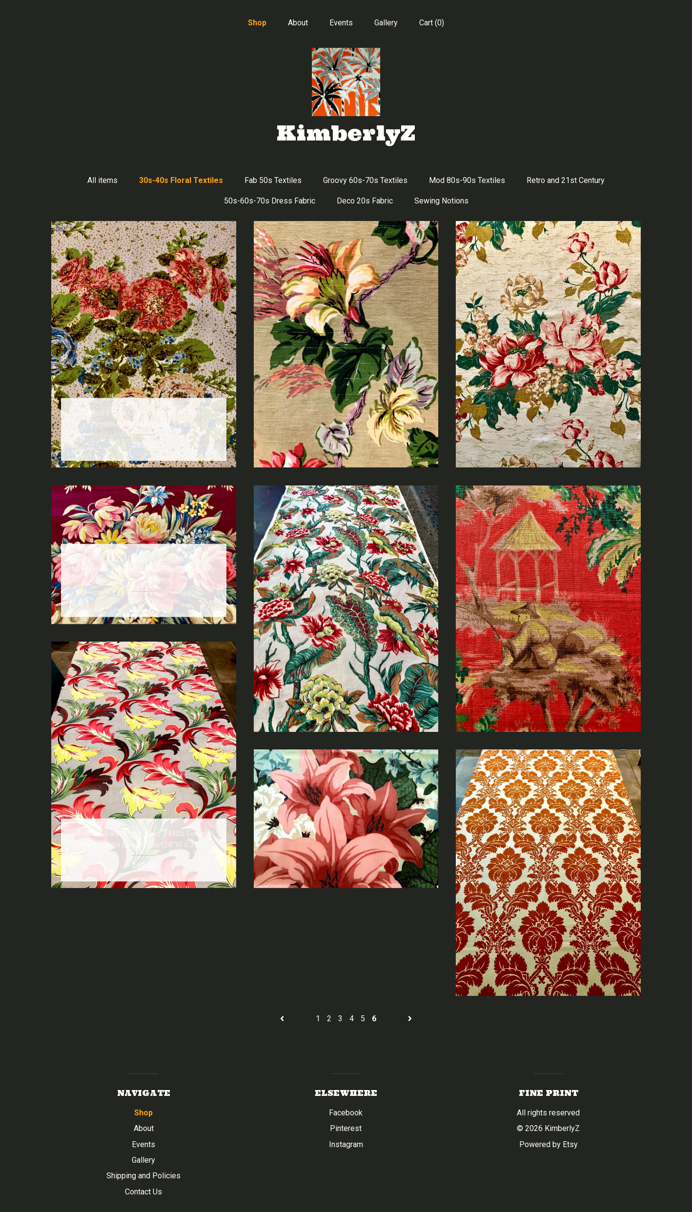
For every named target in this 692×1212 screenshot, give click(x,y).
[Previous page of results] (283, 1018)
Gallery (386, 22)
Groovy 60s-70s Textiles (365, 180)
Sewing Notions (441, 200)
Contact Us (143, 1191)
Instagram (346, 1144)
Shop (257, 22)
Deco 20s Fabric (365, 200)
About (298, 22)
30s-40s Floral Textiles (181, 180)
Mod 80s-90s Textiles (467, 180)
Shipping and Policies (143, 1175)
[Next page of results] (409, 1018)
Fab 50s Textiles (273, 180)
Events (341, 22)
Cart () (431, 22)
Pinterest (346, 1128)
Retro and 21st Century (566, 180)
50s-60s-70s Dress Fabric (269, 200)
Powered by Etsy (548, 1144)
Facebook (346, 1112)
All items (102, 180)
